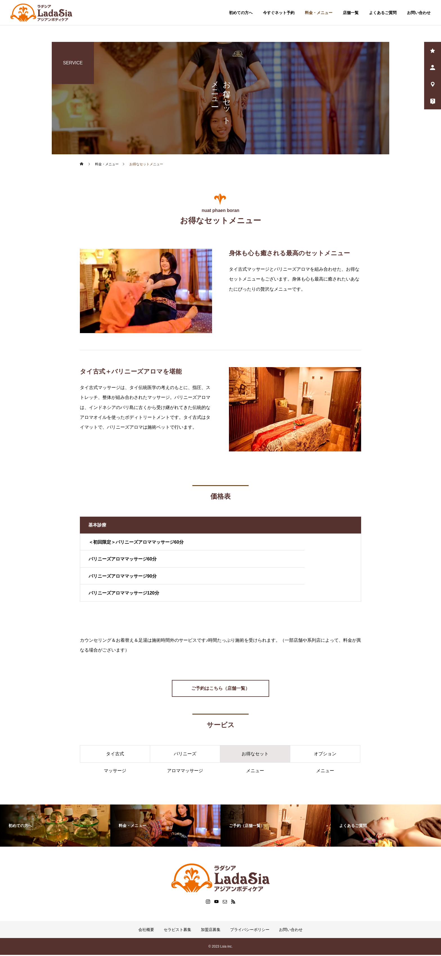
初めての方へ (241, 12)
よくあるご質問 (383, 12)
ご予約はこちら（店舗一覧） (220, 689)
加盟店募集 (210, 930)
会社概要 (146, 930)
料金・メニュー (318, 12)
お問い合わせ (419, 12)
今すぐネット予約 (278, 12)
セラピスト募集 (177, 930)
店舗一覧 (351, 12)
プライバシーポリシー (249, 930)
